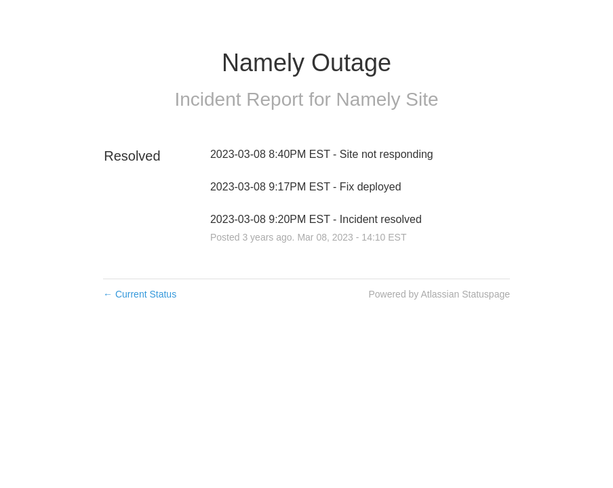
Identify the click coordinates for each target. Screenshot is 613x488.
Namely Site (387, 99)
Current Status (139, 294)
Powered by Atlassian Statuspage (439, 294)
